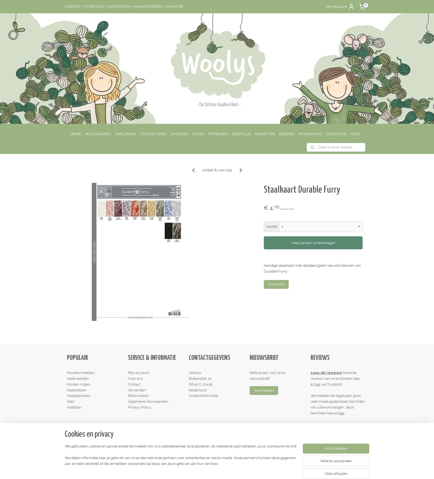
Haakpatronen (78, 396)
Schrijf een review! (328, 424)
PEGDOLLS (241, 134)
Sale (70, 401)
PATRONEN (218, 134)
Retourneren (138, 396)
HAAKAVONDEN (148, 6)
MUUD (198, 134)
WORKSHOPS (310, 134)
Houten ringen (79, 384)
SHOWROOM (119, 6)
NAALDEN (179, 134)
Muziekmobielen (81, 373)
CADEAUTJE (336, 134)
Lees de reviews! (326, 373)
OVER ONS (94, 6)
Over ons (135, 378)
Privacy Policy (139, 407)
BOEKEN (286, 134)
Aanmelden (264, 390)
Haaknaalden (78, 378)
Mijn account (340, 6)
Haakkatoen (76, 390)
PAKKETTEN (265, 134)
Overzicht (276, 284)
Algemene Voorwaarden (148, 401)
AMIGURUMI (125, 134)
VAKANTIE (174, 6)
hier (317, 384)
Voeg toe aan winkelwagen (313, 243)
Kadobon (74, 407)
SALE (355, 134)
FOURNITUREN (153, 134)
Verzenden (137, 390)
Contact (134, 384)
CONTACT (73, 6)
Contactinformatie (203, 396)
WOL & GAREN (98, 134)
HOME (76, 134)
